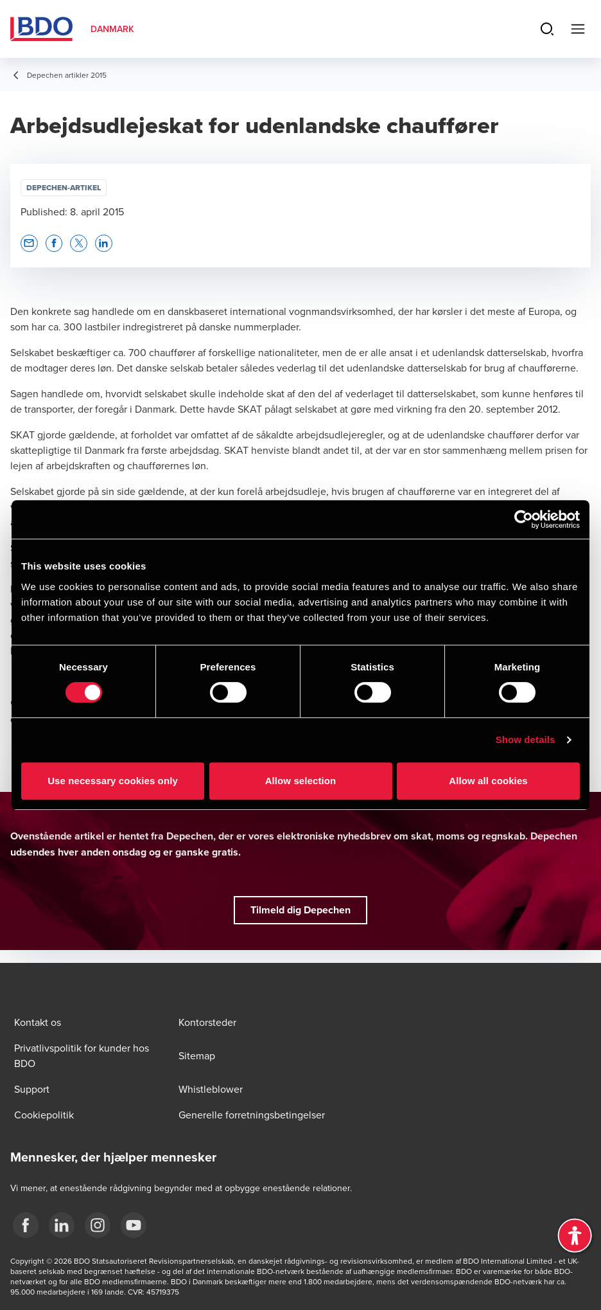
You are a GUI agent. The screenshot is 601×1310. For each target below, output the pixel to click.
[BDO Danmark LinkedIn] (61, 1225)
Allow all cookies (488, 780)
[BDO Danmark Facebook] (25, 1225)
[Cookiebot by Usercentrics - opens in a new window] (523, 519)
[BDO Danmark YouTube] (133, 1225)
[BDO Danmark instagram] (97, 1225)
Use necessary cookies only (113, 780)
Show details (525, 739)
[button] (29, 243)
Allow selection (300, 780)
